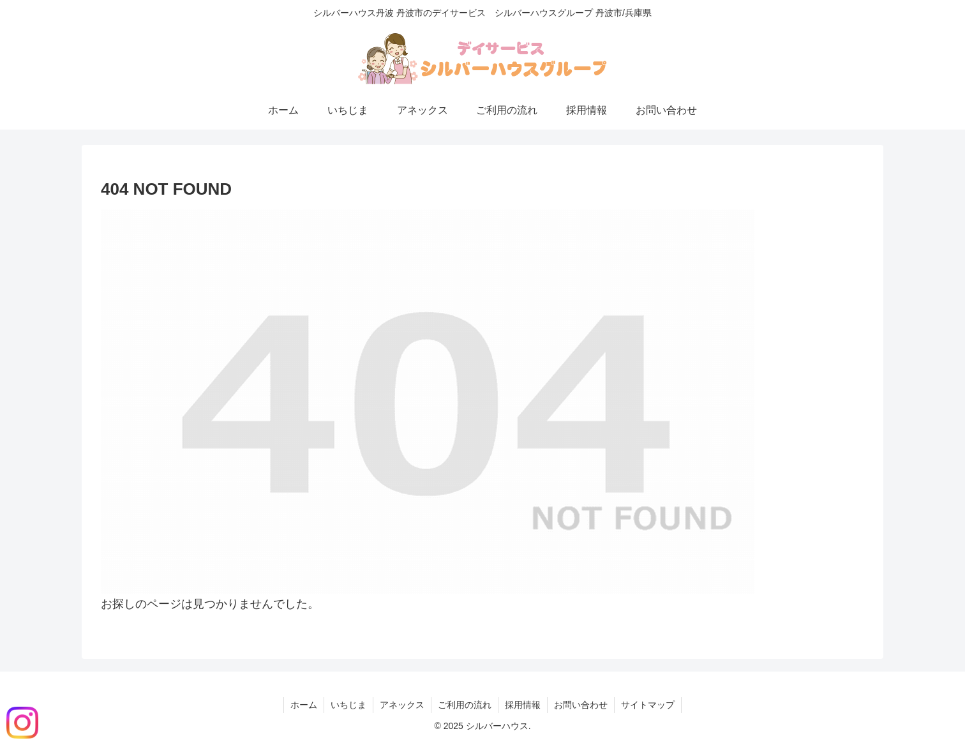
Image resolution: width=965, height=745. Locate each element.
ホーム (303, 705)
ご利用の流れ (464, 705)
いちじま (348, 705)
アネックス (402, 705)
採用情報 (523, 705)
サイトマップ (648, 705)
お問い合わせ (581, 705)
